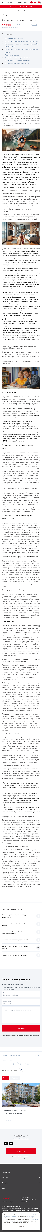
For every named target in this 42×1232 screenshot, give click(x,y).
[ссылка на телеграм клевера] (26, 1143)
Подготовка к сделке (12, 55)
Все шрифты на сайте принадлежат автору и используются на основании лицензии (19, 1211)
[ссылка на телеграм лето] (36, 1143)
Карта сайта (24, 1202)
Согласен (21, 1227)
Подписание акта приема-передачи (17, 63)
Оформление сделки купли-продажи (17, 58)
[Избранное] (39, 2)
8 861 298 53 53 (23, 2)
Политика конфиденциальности (11, 1206)
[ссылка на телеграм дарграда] (21, 1143)
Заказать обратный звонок (21, 1139)
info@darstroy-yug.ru (7, 1202)
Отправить (21, 1028)
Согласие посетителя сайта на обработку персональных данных (20, 1208)
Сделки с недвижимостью (24, 10)
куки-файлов (30, 1216)
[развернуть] (38, 916)
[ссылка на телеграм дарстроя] (16, 1143)
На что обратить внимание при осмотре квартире (21, 41)
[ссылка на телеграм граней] (31, 1143)
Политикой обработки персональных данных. (21, 1220)
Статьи (11, 10)
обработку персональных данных (11, 1037)
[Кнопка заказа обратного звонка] (31, 2)
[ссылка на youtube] (6, 1143)
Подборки (15, 1078)
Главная (4, 10)
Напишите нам (21, 1151)
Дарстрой (34, 25)
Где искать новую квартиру (14, 38)
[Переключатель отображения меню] (2, 2)
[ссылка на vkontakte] (11, 1143)
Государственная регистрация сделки (17, 61)
